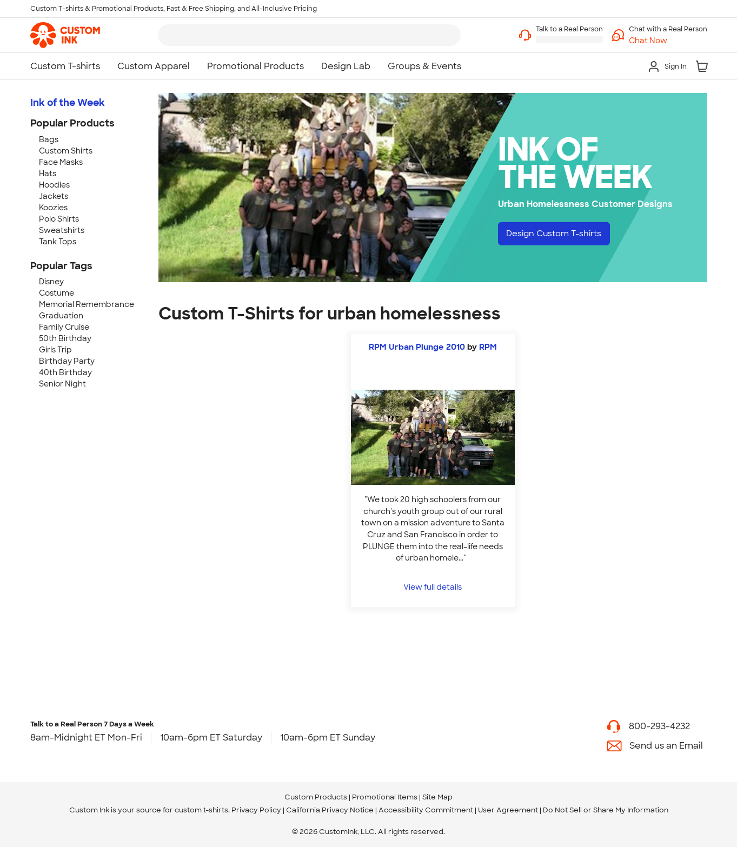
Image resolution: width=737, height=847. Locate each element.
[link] (65, 35)
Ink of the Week (67, 102)
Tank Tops (57, 241)
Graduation (61, 316)
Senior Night (62, 384)
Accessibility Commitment (426, 810)
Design (558, 233)
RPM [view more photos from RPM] (488, 347)
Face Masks (61, 162)
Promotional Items (384, 797)
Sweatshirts (61, 230)
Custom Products (315, 797)
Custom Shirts (65, 151)
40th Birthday (65, 372)
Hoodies (54, 185)
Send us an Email (666, 745)
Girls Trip (55, 350)
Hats (47, 173)
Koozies (53, 207)
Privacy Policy (256, 810)
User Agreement (508, 810)
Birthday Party (67, 361)
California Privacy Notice (330, 810)
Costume (56, 293)
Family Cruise (64, 327)
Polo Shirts (59, 219)
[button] (668, 40)
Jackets (53, 196)
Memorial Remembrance (86, 304)
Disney (51, 281)
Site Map (437, 797)
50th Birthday (65, 338)
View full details (432, 587)
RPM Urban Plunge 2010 (417, 347)
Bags (48, 139)
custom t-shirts (201, 810)
